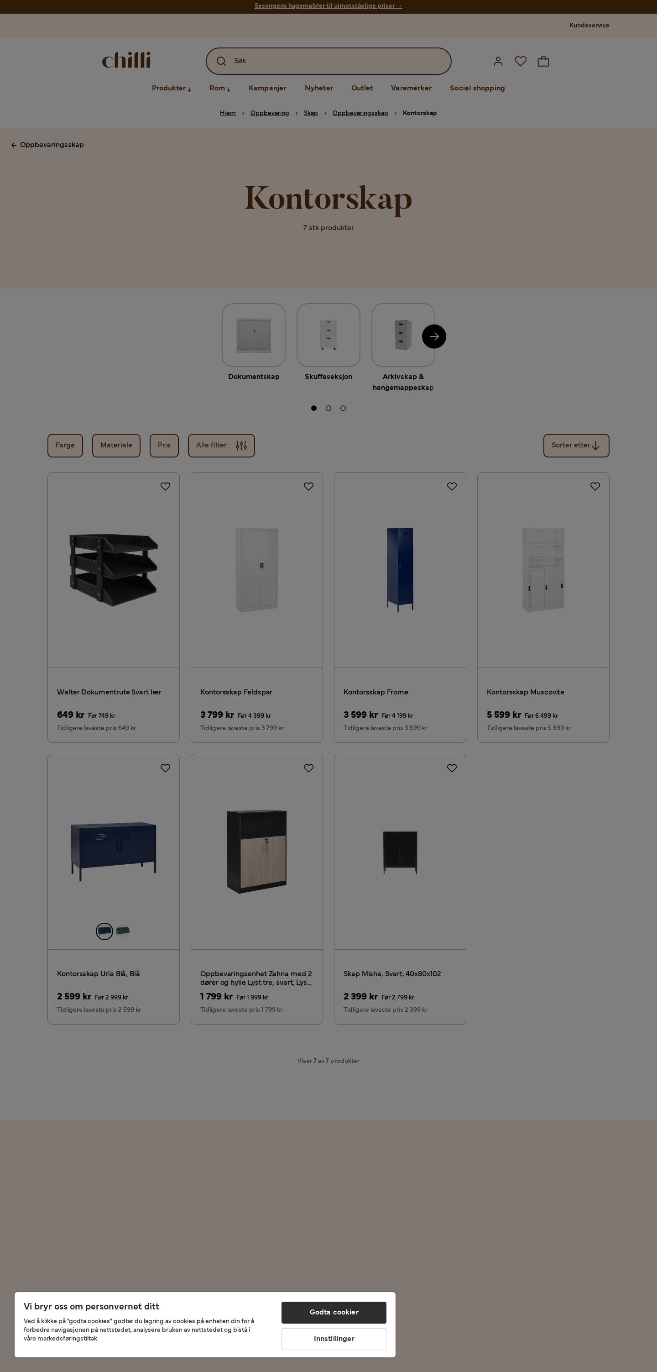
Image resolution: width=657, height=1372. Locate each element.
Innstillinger (334, 1339)
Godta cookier (334, 1312)
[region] (205, 1324)
